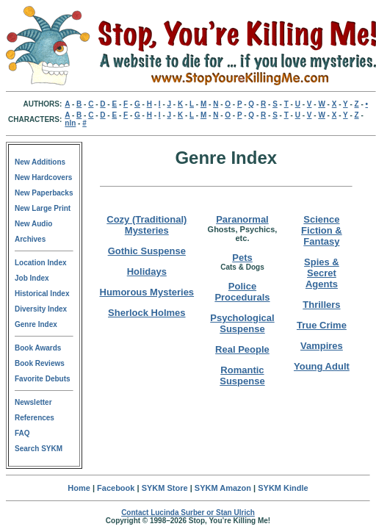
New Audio (33, 224)
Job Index (32, 278)
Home (79, 488)
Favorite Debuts (42, 379)
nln (70, 123)
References (34, 418)
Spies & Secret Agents (321, 273)
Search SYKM (38, 449)
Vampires (321, 345)
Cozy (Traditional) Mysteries (146, 225)
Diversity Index (41, 309)
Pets (242, 257)
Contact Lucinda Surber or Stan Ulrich (188, 512)
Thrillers (321, 304)
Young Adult (322, 366)
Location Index (41, 263)
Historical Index (42, 294)
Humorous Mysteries (147, 292)
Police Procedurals (242, 292)
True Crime (322, 325)
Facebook (115, 488)
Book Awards (38, 348)
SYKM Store (165, 488)
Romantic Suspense (242, 375)
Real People (242, 349)
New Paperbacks (44, 193)
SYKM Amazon (223, 488)
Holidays (147, 271)
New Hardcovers (43, 177)
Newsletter (33, 402)
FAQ (22, 433)
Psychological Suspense (242, 323)
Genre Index (36, 324)
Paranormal (242, 219)
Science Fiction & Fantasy (321, 230)
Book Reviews (40, 363)
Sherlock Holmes (147, 312)
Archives (30, 239)
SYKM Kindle (283, 488)
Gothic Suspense (147, 250)
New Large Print (42, 208)
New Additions (40, 162)
